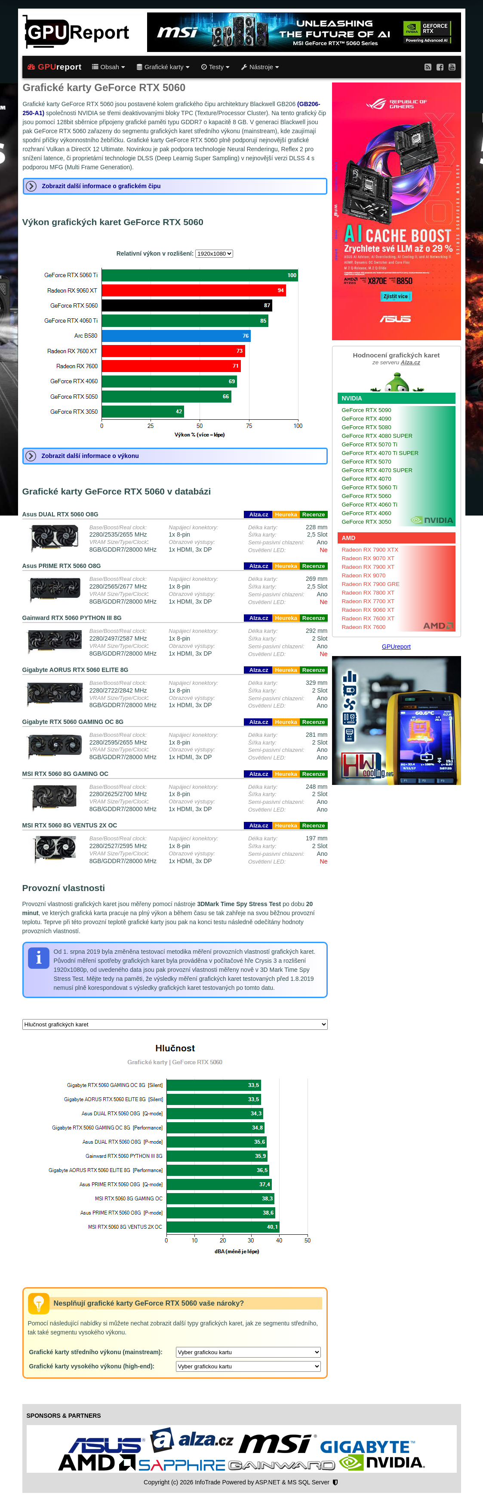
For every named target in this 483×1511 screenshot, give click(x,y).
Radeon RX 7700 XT (368, 601)
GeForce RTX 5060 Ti (369, 487)
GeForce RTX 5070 (366, 461)
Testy (215, 67)
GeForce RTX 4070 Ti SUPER (380, 453)
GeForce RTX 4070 (366, 479)
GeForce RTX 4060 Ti (369, 504)
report (55, 67)
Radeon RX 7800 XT (368, 592)
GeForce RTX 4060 (366, 513)
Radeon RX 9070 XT (368, 558)
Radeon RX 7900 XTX (370, 549)
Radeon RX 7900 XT (368, 567)
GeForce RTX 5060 (366, 496)
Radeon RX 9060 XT (368, 610)
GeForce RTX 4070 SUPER (377, 470)
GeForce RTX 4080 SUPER (377, 436)
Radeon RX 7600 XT (368, 618)
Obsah (108, 67)
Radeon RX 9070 (364, 575)
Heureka (286, 514)
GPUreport (396, 646)
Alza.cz (258, 514)
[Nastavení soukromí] (335, 1483)
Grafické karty (163, 67)
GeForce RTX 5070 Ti (369, 444)
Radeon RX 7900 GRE (371, 584)
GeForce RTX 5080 (366, 427)
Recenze (313, 514)
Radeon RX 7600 (364, 627)
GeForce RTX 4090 (366, 418)
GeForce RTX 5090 (366, 410)
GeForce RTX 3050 (366, 522)
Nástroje (260, 67)
